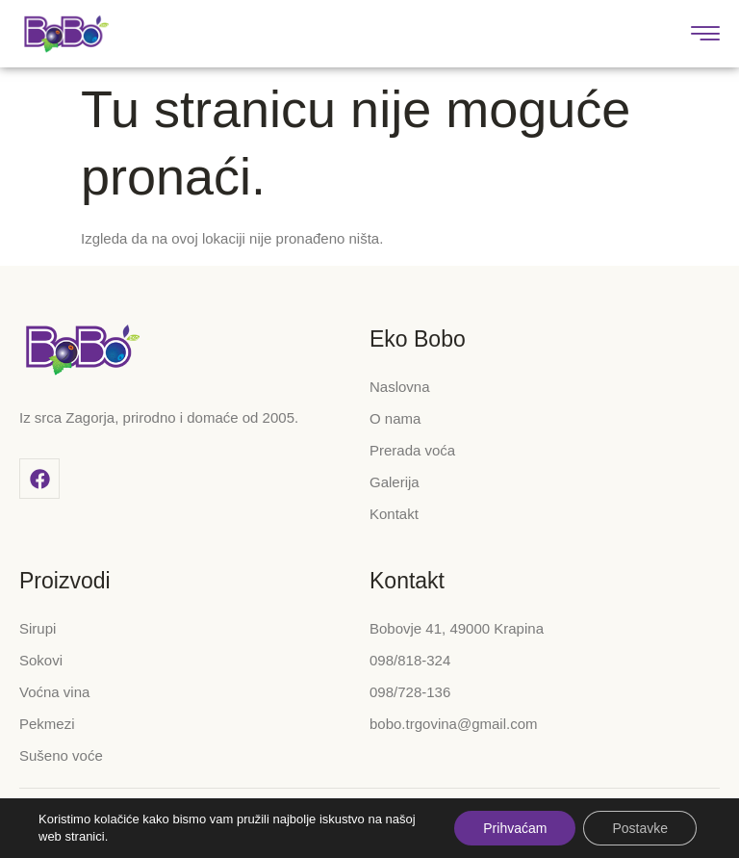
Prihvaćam (515, 828)
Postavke (640, 828)
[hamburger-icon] (706, 36)
